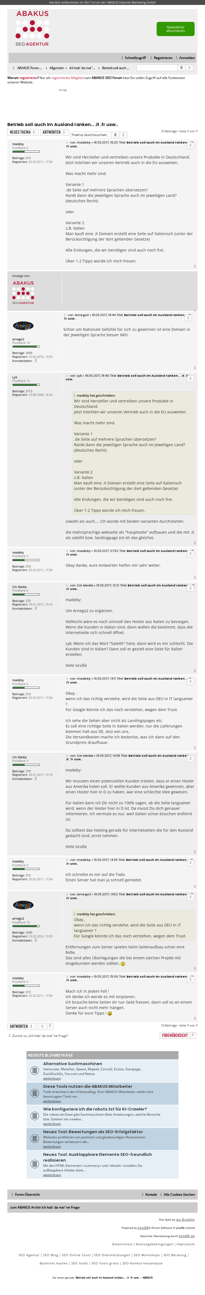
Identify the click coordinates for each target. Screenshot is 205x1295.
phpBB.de (187, 1236)
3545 (29, 353)
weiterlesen (52, 1078)
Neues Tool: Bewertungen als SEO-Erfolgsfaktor (93, 1132)
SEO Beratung (174, 1255)
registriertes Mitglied (67, 78)
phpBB (143, 1228)
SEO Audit (79, 1263)
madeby (18, 144)
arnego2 (18, 339)
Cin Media (19, 587)
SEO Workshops (147, 1255)
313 (28, 158)
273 (28, 601)
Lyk (14, 377)
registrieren (28, 78)
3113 (29, 391)
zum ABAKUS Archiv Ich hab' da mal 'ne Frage (45, 1207)
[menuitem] (184, 58)
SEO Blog (50, 1255)
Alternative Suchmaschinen (72, 1063)
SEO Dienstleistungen (112, 1255)
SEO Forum (92, 2)
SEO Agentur (29, 1255)
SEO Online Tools (76, 1255)
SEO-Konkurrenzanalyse (142, 1263)
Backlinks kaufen (54, 1263)
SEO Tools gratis (105, 1263)
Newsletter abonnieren (175, 29)
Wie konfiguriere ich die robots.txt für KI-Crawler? (95, 1109)
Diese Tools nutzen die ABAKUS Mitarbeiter (87, 1086)
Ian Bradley (185, 1219)
